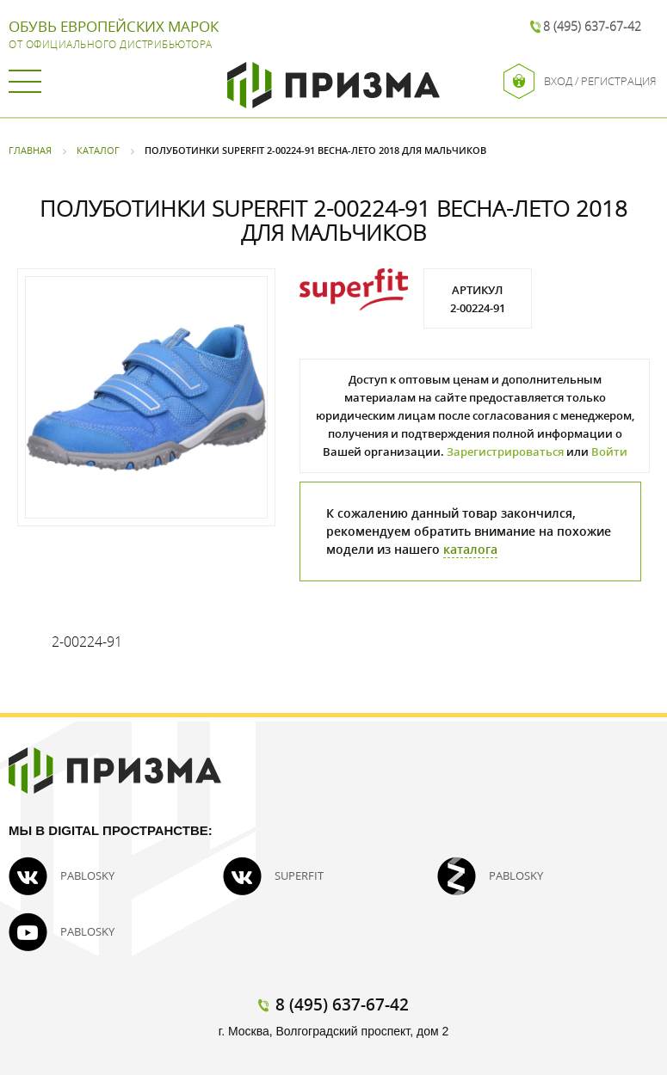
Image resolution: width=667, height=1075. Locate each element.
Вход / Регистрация (580, 81)
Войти (609, 451)
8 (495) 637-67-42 (592, 26)
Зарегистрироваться (505, 451)
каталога (470, 549)
